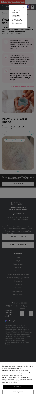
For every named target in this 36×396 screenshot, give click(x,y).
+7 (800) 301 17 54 (11, 306)
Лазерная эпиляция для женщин (18, 278)
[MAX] (6, 321)
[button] (22, 313)
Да (14, 15)
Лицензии (18, 288)
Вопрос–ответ (18, 295)
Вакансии (18, 267)
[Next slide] (31, 132)
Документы (18, 284)
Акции (18, 261)
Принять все (18, 387)
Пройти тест (18, 183)
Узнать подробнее (18, 392)
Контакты (18, 281)
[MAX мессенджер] (27, 7)
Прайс (18, 257)
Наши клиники (18, 264)
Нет (18, 15)
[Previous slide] (4, 132)
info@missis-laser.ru (24, 307)
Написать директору (18, 237)
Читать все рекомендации (17, 86)
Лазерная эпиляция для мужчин (18, 274)
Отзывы (18, 271)
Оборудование (17, 291)
